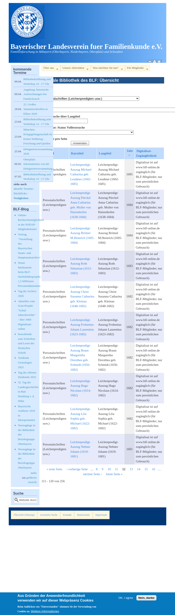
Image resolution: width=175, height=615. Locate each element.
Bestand (47, 94)
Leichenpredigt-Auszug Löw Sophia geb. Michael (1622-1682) (80, 418)
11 (116, 469)
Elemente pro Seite (54, 139)
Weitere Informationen (45, 612)
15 (146, 469)
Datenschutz (83, 514)
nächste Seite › (92, 474)
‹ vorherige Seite (77, 469)
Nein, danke (146, 599)
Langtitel (105, 153)
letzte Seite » (114, 474)
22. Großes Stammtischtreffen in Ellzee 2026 (35, 109)
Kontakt (67, 514)
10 (109, 469)
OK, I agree (125, 599)
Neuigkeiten (21, 198)
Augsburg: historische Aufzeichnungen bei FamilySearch (36, 94)
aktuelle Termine (23, 188)
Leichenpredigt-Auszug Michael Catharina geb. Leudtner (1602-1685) (80, 174)
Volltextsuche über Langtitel (61, 116)
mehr (34, 472)
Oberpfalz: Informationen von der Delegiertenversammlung (37, 164)
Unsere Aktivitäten (74, 68)
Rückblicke (20, 193)
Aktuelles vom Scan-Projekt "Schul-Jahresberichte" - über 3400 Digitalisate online (27, 315)
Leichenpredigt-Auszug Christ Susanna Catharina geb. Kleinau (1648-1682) (82, 296)
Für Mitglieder (136, 68)
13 (131, 469)
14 (138, 469)
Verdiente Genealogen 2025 (25, 362)
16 (153, 469)
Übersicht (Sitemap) (24, 514)
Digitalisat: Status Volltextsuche (63, 127)
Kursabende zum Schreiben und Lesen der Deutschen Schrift (26, 343)
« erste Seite (54, 469)
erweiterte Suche (49, 514)
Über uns (50, 68)
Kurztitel (77, 153)
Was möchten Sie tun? (107, 68)
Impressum (101, 514)
